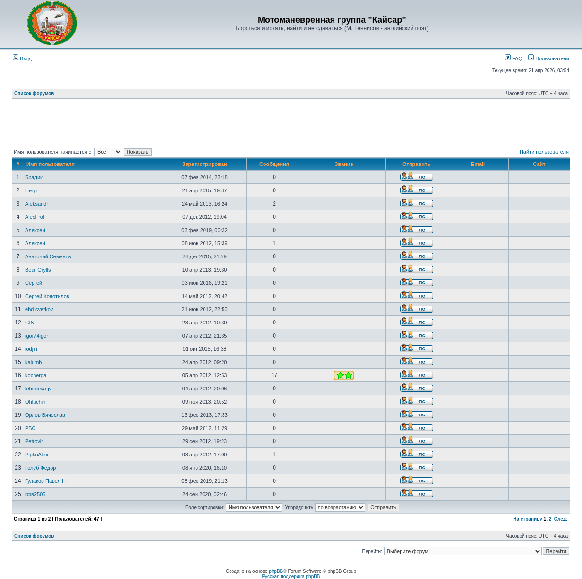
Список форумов (34, 93)
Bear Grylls (38, 270)
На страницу (527, 518)
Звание (344, 164)
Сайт (539, 164)
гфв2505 (35, 494)
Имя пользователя (50, 164)
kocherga (35, 375)
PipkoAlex (36, 454)
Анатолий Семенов (48, 256)
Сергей (33, 283)
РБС (30, 428)
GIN (29, 322)
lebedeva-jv (38, 388)
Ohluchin (35, 402)
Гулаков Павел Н (45, 481)
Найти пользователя (544, 152)
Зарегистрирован (204, 164)
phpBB (276, 571)
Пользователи (548, 58)
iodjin (31, 349)
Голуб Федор (40, 468)
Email (478, 164)
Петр (31, 190)
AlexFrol (34, 217)
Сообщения (274, 164)
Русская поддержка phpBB (291, 576)
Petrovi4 (34, 441)
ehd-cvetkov (39, 309)
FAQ (513, 58)
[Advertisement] (291, 125)
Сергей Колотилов (47, 296)
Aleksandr (36, 204)
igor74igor (36, 336)
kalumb (33, 362)
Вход (22, 58)
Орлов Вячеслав (45, 415)
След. (560, 518)
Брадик (34, 177)
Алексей (35, 230)
